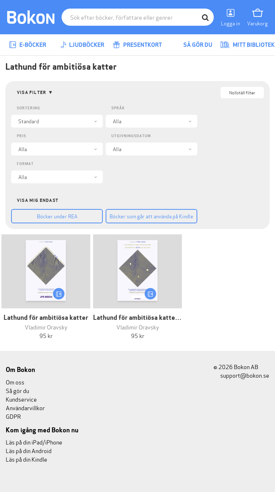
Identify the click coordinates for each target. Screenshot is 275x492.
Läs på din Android (29, 450)
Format (25, 163)
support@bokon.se (241, 375)
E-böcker (27, 45)
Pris (21, 136)
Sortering (28, 108)
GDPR (13, 416)
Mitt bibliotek (247, 45)
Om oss (15, 382)
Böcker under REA (57, 216)
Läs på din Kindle (26, 459)
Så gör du (192, 45)
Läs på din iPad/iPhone (34, 442)
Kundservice (21, 399)
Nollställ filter (242, 92)
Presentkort (137, 45)
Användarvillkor (25, 407)
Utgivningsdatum (131, 136)
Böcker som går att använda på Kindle (151, 216)
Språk (118, 108)
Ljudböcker (82, 45)
